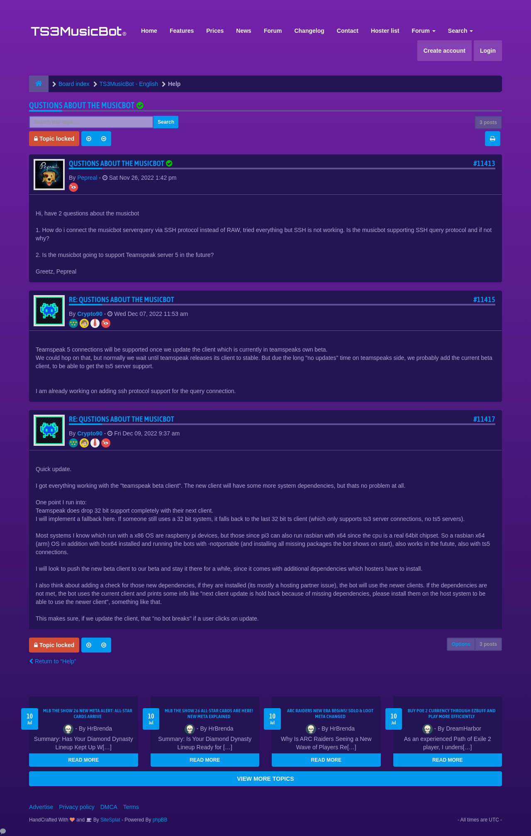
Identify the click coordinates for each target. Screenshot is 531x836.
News (243, 30)
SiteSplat (109, 820)
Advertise (41, 807)
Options (461, 644)
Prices (215, 30)
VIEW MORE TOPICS (265, 778)
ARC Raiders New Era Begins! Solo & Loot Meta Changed (330, 713)
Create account (444, 50)
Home (149, 30)
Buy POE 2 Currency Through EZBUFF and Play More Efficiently (452, 713)
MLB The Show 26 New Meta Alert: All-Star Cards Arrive (87, 713)
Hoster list (385, 30)
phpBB (160, 820)
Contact (347, 30)
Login (488, 50)
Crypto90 (89, 313)
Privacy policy (77, 807)
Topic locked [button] (54, 138)
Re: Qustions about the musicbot (121, 299)
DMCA (108, 807)
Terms (131, 807)
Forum (273, 30)
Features (182, 30)
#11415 (484, 299)
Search (460, 30)
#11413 (484, 163)
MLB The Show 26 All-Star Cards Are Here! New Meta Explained (209, 713)
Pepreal (87, 177)
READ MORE (83, 760)
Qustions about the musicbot (81, 105)
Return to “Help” (52, 661)
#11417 (484, 419)
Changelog (309, 30)
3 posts (488, 122)
